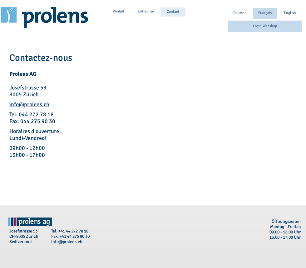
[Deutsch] (240, 13)
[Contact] (172, 12)
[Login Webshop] (265, 26)
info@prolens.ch (29, 104)
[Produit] (118, 11)
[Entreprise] (145, 11)
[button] (265, 13)
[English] (290, 13)
